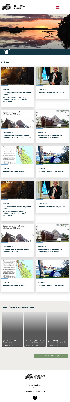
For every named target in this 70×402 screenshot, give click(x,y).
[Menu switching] (65, 7)
